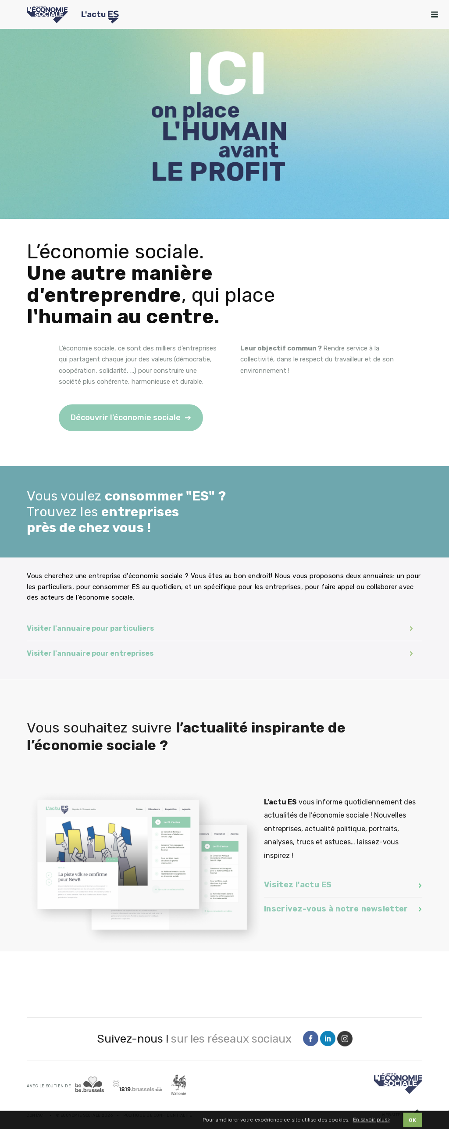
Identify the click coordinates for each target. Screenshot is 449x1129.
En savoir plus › (371, 1120)
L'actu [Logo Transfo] (100, 16)
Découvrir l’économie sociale (126, 417)
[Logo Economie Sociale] (47, 14)
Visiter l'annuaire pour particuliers (220, 628)
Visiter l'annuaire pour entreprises (220, 653)
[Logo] (398, 1083)
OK (412, 1120)
